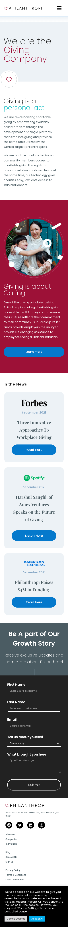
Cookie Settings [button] (16, 918)
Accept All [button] (37, 918)
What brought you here (26, 754)
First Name (16, 684)
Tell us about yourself (25, 737)
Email (12, 719)
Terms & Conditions (15, 874)
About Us (10, 834)
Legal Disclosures (14, 879)
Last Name (16, 702)
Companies (11, 839)
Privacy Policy (12, 870)
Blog (7, 852)
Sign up (9, 861)
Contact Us (11, 857)
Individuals (11, 844)
